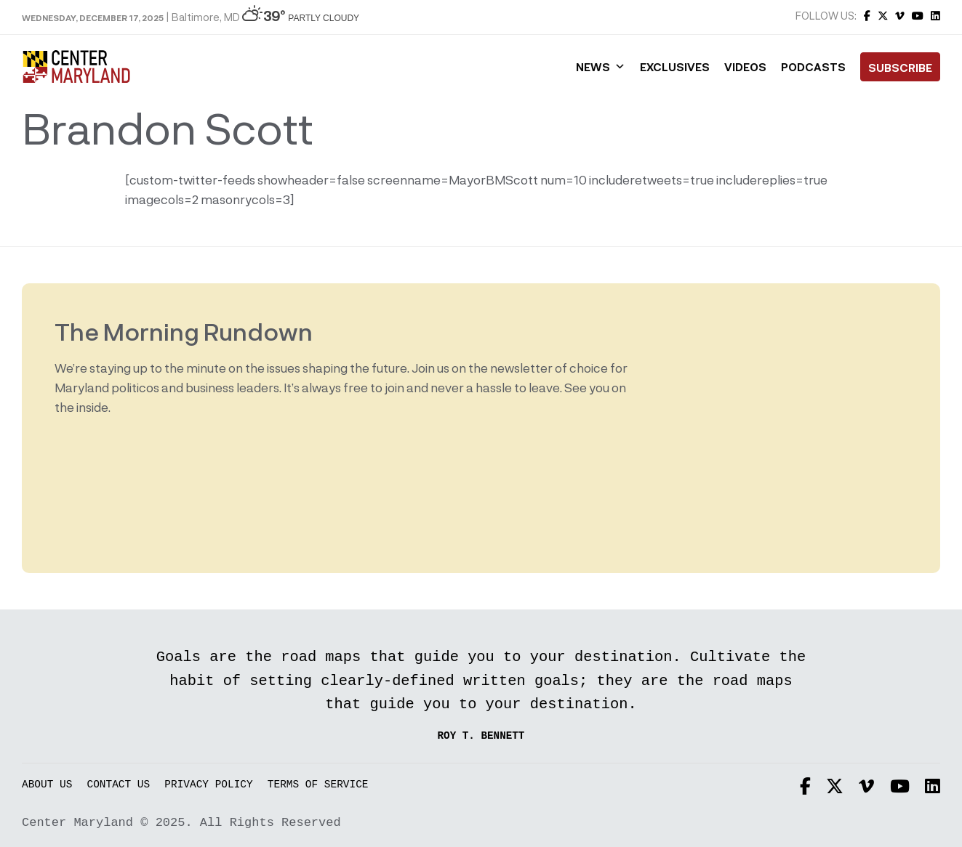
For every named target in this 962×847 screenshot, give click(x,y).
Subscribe (900, 67)
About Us (47, 785)
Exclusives (675, 66)
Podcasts (813, 66)
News (600, 66)
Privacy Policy (208, 785)
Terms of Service (318, 785)
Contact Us (119, 785)
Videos (745, 66)
